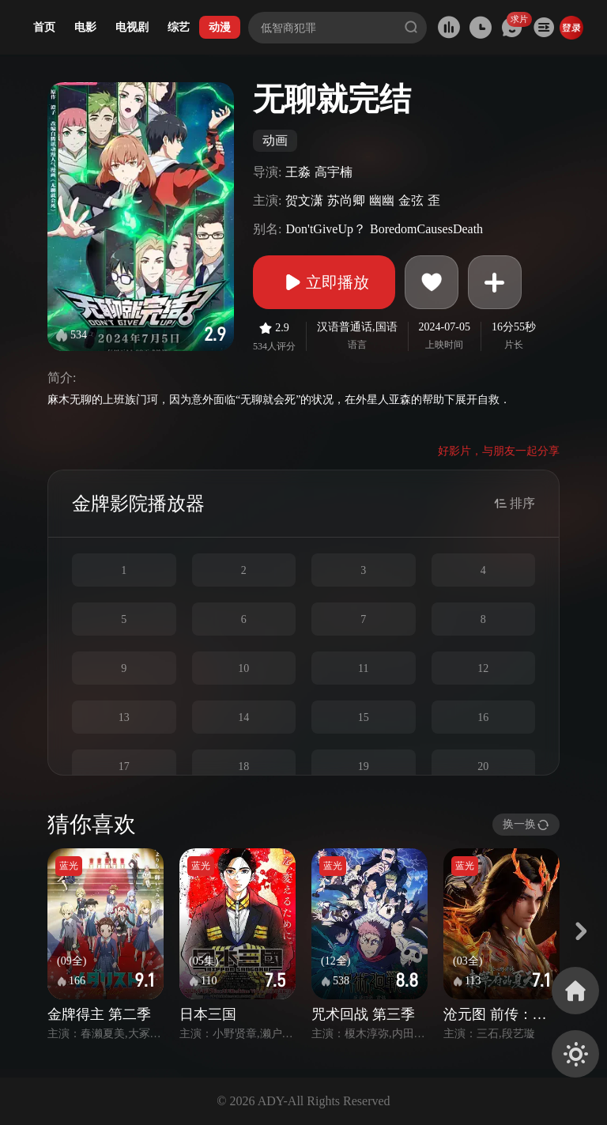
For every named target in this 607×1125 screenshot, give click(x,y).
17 (124, 766)
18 (243, 766)
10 (243, 668)
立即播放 (324, 282)
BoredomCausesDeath (426, 229)
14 (243, 717)
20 (482, 766)
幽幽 (381, 200)
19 (363, 766)
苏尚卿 (346, 200)
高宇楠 (334, 172)
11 (363, 668)
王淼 (298, 172)
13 (124, 717)
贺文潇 (304, 200)
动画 (275, 140)
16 (482, 717)
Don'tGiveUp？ (325, 229)
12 (482, 668)
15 (363, 717)
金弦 (411, 200)
